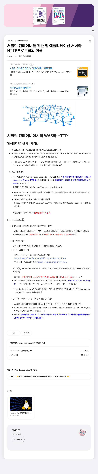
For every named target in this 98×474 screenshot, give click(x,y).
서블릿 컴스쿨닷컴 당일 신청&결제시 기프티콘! (31, 68)
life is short (16, 434)
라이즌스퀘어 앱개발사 (20, 87)
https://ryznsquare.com (20, 84)
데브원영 (16, 430)
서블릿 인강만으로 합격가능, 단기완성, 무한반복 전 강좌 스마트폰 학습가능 (41, 73)
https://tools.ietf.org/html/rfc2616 (52, 262)
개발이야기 (13, 343)
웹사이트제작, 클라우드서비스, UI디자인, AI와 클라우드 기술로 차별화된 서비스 (40, 93)
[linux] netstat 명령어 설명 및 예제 (21, 351)
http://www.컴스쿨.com (19, 64)
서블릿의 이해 (14, 355)
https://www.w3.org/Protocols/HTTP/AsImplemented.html (40, 258)
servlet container (25, 343)
